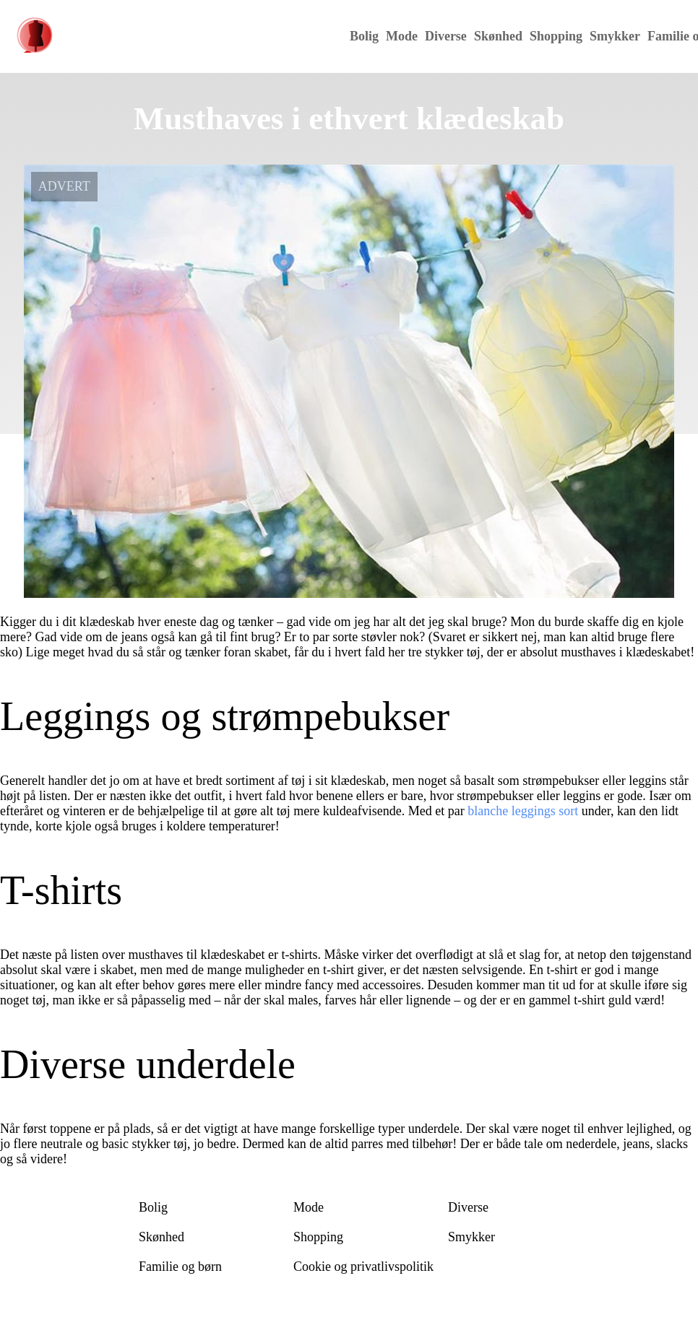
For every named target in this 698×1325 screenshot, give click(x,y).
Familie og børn (180, 1266)
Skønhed (498, 36)
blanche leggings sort (523, 811)
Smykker (615, 36)
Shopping (556, 36)
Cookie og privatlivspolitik (363, 1266)
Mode (402, 36)
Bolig (364, 36)
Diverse (446, 36)
